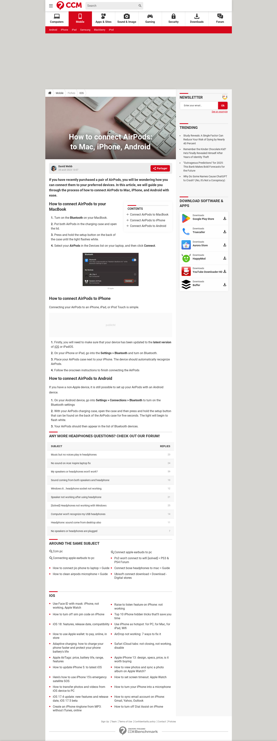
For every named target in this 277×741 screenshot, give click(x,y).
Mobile (59, 93)
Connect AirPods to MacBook (149, 214)
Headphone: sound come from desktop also (76, 522)
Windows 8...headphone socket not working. (76, 488)
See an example (220, 111)
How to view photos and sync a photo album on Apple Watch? (139, 669)
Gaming (150, 18)
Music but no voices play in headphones (74, 454)
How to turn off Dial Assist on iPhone (138, 706)
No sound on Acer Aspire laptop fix (71, 463)
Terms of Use (125, 721)
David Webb (65, 166)
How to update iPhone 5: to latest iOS (77, 667)
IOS (81, 93)
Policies (172, 721)
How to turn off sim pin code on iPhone (78, 614)
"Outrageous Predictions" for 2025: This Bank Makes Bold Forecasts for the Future (204, 166)
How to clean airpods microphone (75, 574)
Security (173, 18)
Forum (220, 18)
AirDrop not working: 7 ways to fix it (137, 634)
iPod (111, 29)
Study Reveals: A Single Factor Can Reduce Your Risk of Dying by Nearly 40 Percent (204, 139)
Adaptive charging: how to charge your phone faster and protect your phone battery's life (78, 647)
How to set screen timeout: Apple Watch (140, 677)
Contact (162, 721)
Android (53, 29)
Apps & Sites (104, 18)
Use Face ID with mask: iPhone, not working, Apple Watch (76, 605)
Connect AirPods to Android (148, 226)
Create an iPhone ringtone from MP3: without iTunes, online (77, 708)
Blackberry (99, 29)
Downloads (197, 18)
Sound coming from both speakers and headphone (80, 480)
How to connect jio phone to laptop (76, 568)
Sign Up (105, 721)
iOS (56, 346)
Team (114, 721)
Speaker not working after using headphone (76, 497)
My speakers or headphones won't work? (74, 471)
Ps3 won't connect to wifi (130, 558)
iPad (74, 29)
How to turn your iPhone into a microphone (142, 687)
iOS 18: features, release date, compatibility (81, 624)
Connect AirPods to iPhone (147, 220)
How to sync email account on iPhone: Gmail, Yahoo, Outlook (139, 698)
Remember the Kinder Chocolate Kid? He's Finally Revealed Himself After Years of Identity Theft (204, 153)
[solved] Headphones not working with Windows (79, 505)
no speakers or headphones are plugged (74, 531)
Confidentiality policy (145, 721)
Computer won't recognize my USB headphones (78, 514)
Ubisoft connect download (131, 574)
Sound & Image (126, 18)
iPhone (64, 29)
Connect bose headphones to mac (136, 568)
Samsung (85, 29)
